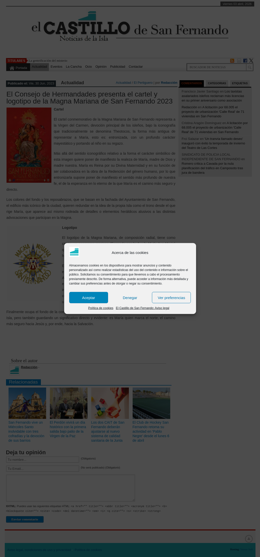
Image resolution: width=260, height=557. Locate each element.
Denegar (130, 297)
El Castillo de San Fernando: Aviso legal (142, 308)
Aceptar (88, 297)
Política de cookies (100, 308)
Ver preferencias (171, 297)
